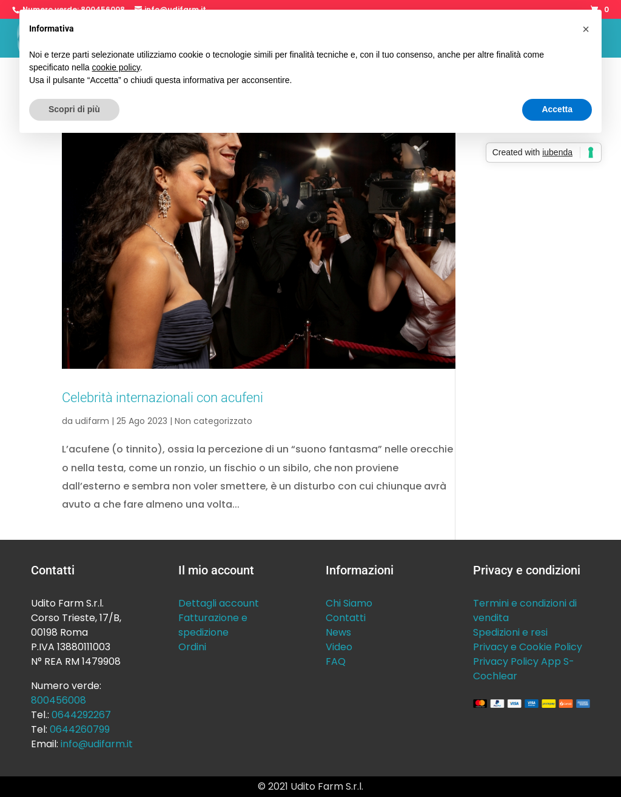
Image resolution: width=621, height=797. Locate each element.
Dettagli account (218, 603)
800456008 (58, 700)
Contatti (346, 618)
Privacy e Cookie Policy (527, 647)
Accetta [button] (557, 109)
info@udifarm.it (97, 744)
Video (339, 647)
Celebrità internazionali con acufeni (162, 397)
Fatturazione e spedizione (212, 625)
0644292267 (81, 715)
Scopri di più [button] (74, 109)
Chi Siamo (349, 603)
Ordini (192, 647)
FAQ (336, 661)
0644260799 (80, 729)
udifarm (92, 421)
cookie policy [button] (116, 67)
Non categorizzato (213, 421)
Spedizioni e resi (510, 632)
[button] (586, 29)
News (338, 632)
